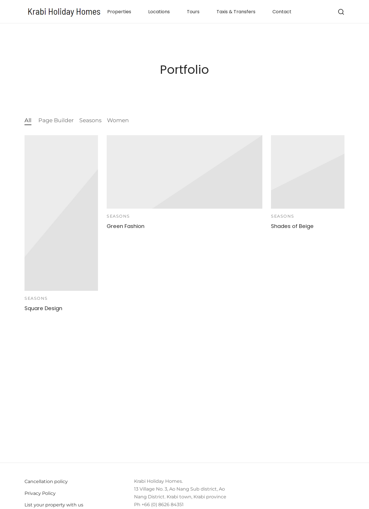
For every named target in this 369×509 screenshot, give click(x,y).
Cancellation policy (46, 481)
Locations (159, 11)
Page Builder (56, 120)
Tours (193, 11)
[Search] (341, 11)
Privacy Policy (40, 493)
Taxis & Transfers (235, 11)
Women (118, 120)
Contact (281, 11)
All (28, 120)
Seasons (90, 120)
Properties (119, 11)
